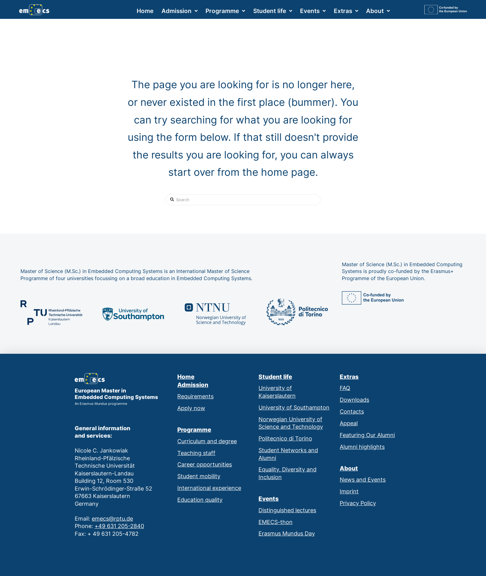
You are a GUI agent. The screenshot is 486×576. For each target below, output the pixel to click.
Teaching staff (196, 453)
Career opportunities (204, 464)
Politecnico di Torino (285, 438)
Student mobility (198, 476)
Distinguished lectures (287, 510)
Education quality (200, 499)
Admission (192, 384)
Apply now (191, 408)
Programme (194, 429)
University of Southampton (293, 407)
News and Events (363, 479)
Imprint (349, 491)
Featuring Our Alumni (367, 435)
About (349, 468)
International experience (209, 488)
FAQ (345, 388)
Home (185, 376)
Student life (275, 376)
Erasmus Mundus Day (286, 533)
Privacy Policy (358, 503)
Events (268, 498)
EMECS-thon (275, 522)
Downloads (354, 399)
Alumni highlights (362, 447)
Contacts (352, 411)
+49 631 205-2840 (119, 526)
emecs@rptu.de (112, 518)
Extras (349, 376)
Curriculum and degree (207, 441)
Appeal (349, 423)
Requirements (195, 396)
